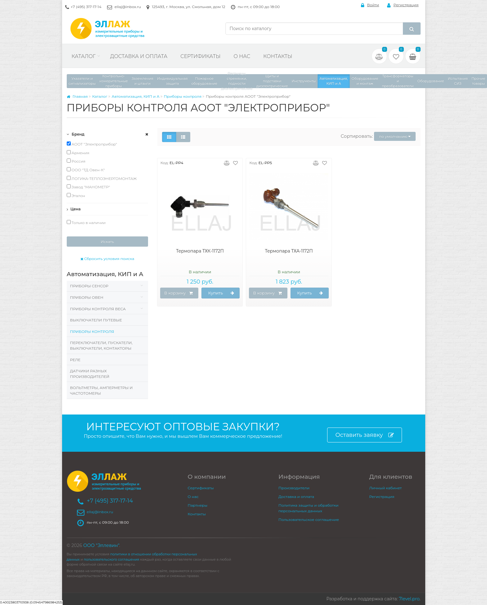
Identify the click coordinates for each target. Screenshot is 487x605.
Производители (293, 488)
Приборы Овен (86, 297)
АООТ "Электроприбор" (92, 143)
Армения (78, 152)
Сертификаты (200, 56)
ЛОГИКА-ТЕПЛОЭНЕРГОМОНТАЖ (102, 178)
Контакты (277, 56)
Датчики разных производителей (90, 374)
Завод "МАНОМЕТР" (88, 186)
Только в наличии (86, 222)
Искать (107, 241)
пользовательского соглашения (111, 560)
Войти (370, 5)
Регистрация (403, 5)
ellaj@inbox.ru (128, 6)
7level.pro (409, 599)
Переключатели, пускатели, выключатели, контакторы (101, 345)
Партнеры (198, 505)
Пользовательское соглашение (308, 519)
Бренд (76, 134)
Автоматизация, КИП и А (136, 96)
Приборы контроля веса (98, 309)
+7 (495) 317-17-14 (86, 6)
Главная (77, 96)
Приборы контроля (183, 96)
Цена (74, 209)
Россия (76, 161)
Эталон (76, 195)
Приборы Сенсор (89, 286)
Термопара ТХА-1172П (289, 251)
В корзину (178, 293)
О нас (241, 56)
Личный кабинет (385, 488)
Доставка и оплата (138, 56)
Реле (75, 359)
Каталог (84, 56)
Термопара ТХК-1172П (200, 251)
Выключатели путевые (96, 320)
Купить (221, 293)
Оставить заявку (364, 435)
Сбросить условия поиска (107, 258)
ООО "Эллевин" (101, 545)
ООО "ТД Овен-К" (86, 169)
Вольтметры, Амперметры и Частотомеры (101, 390)
